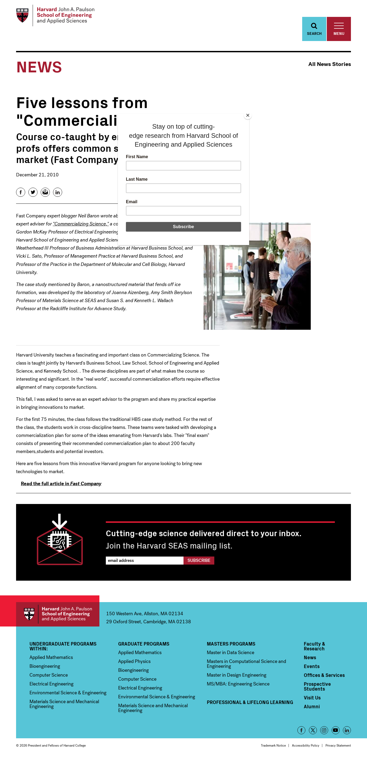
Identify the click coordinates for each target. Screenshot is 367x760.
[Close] (248, 115)
